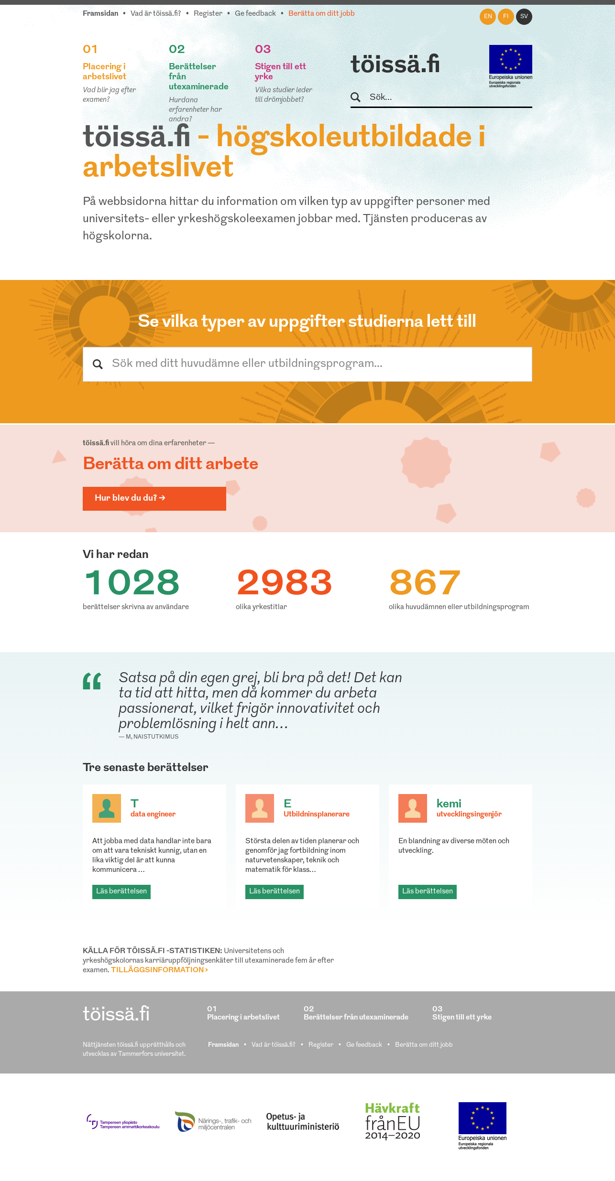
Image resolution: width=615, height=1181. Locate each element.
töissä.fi (395, 66)
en (488, 17)
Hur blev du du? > (130, 498)
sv (524, 17)
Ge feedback (255, 14)
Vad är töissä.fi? (156, 14)
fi (506, 17)
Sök (360, 98)
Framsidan (100, 14)
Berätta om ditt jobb (321, 14)
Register (208, 14)
